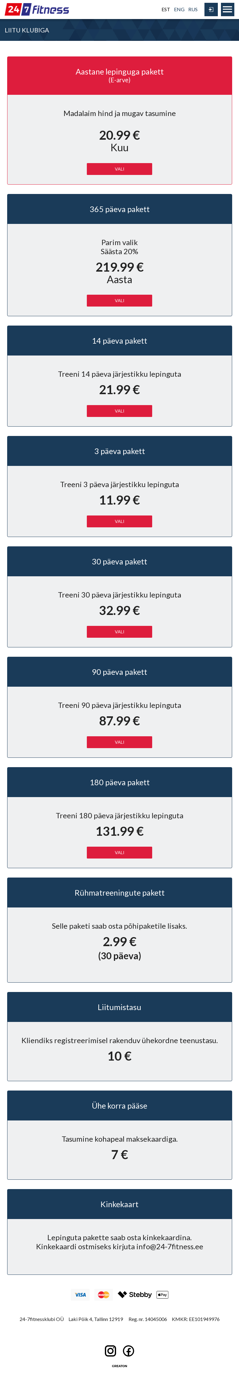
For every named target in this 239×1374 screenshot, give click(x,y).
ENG (179, 9)
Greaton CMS (119, 1366)
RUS (193, 9)
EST (166, 9)
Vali (119, 411)
